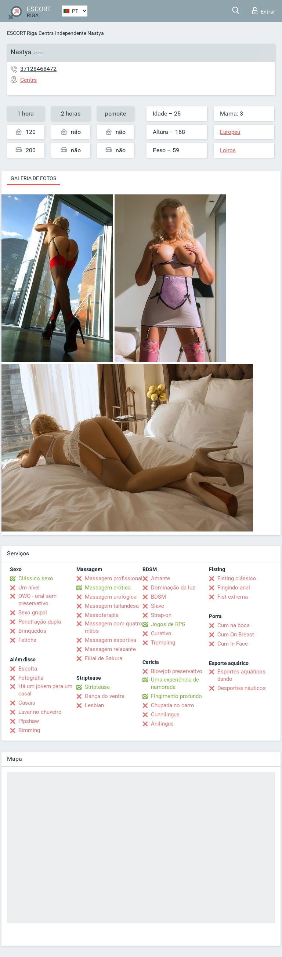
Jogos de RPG (168, 624)
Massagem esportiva (110, 640)
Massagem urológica (111, 596)
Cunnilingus (165, 714)
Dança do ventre (104, 696)
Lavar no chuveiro (40, 712)
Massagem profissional (113, 578)
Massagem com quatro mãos (113, 627)
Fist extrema (232, 596)
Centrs (46, 33)
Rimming (29, 730)
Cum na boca (233, 625)
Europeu (230, 132)
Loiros (228, 150)
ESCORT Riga (22, 33)
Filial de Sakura (103, 658)
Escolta (27, 668)
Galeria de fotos (33, 178)
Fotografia (30, 678)
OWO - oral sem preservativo (37, 600)
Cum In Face (232, 643)
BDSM (158, 596)
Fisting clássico (236, 578)
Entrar (263, 11)
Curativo (161, 633)
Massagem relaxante (110, 649)
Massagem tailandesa (112, 606)
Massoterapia (102, 615)
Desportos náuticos (241, 688)
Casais (26, 703)
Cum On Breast (235, 634)
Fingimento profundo (176, 696)
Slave (157, 606)
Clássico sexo (35, 578)
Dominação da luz (173, 587)
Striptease (97, 687)
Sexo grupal (32, 612)
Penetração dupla (39, 621)
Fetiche (27, 640)
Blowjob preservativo (176, 671)
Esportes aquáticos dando (241, 675)
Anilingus (162, 723)
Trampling (163, 642)
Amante (160, 578)
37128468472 (38, 68)
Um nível (29, 587)
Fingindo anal (233, 587)
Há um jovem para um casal (45, 690)
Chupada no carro (172, 705)
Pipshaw (28, 721)
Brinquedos (32, 631)
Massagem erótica (108, 587)
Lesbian (94, 705)
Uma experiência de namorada (175, 683)
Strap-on (161, 615)
